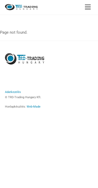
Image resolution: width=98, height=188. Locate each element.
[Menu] (88, 7)
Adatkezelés (13, 92)
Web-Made (34, 106)
